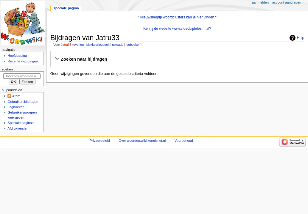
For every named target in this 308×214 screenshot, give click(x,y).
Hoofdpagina (17, 55)
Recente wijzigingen (22, 61)
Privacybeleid (100, 140)
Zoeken (7, 69)
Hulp (300, 38)
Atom (16, 96)
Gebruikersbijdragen (22, 101)
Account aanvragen (286, 2)
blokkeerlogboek (98, 44)
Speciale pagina (66, 8)
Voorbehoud (184, 140)
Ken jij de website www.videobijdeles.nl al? (177, 28)
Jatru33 (66, 44)
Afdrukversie (17, 128)
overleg (78, 44)
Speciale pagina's (20, 123)
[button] (177, 59)
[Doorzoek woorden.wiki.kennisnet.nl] (22, 76)
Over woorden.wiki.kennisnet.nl (142, 140)
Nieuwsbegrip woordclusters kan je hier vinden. (177, 17)
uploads (117, 44)
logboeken (133, 44)
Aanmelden (260, 2)
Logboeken (15, 107)
